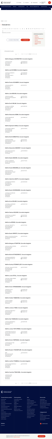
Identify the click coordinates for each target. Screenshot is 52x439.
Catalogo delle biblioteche (44, 407)
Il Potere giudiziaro (21, 7)
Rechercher (25, 39)
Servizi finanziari (42, 419)
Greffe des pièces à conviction (6, 414)
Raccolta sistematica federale (45, 404)
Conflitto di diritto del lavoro (31, 402)
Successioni (29, 417)
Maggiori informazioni (17, 437)
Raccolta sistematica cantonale (45, 403)
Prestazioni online (43, 406)
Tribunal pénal (3, 402)
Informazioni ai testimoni (31, 409)
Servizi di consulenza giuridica (45, 418)
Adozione (28, 399)
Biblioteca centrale (17, 409)
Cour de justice (3, 411)
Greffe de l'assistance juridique (6, 413)
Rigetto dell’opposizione (31, 411)
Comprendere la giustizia (18, 399)
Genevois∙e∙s (37, 37)
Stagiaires (36, 39)
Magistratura (16, 403)
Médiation (14, 7)
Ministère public (3, 399)
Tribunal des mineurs (4, 407)
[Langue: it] (50, 7)
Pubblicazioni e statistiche (18, 410)
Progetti (15, 402)
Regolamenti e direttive (18, 406)
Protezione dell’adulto (30, 413)
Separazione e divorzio (30, 416)
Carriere (15, 404)
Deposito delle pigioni (30, 403)
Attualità (15, 407)
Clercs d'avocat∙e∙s (38, 41)
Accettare (41, 436)
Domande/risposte (43, 416)
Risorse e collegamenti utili (34, 7)
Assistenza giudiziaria (30, 400)
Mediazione (3, 425)
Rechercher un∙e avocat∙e (6, 32)
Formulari (41, 414)
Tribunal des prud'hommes (5, 406)
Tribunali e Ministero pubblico (6, 7)
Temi (27, 7)
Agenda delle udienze (43, 400)
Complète (36, 35)
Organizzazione (16, 400)
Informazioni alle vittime (31, 410)
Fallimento (28, 407)
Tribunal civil (3, 400)
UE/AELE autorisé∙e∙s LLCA (39, 38)
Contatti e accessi (44, 7)
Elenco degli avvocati (43, 402)
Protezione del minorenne (31, 414)
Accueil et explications (14, 39)
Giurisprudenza (42, 399)
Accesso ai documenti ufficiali (45, 415)
